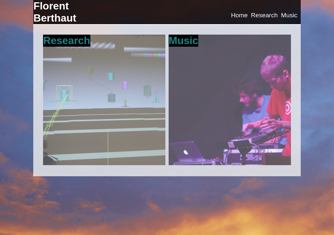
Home (239, 15)
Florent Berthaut (54, 12)
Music (289, 15)
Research (264, 15)
